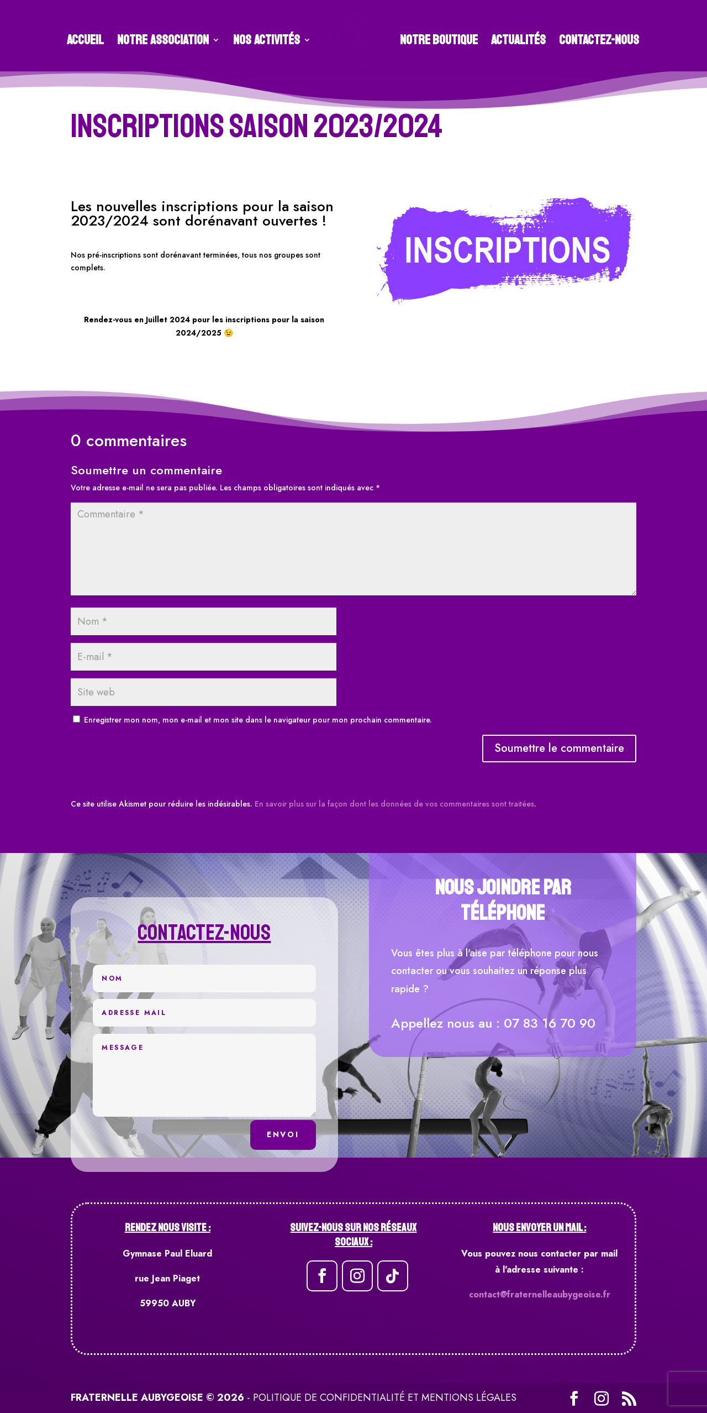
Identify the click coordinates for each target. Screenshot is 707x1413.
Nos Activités (270, 38)
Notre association (167, 38)
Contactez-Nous (595, 38)
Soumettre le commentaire (559, 748)
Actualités (514, 38)
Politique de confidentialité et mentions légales (384, 1397)
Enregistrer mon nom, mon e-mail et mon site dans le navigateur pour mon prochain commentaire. (258, 719)
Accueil (89, 38)
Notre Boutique (435, 38)
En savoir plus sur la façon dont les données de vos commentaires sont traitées (394, 803)
